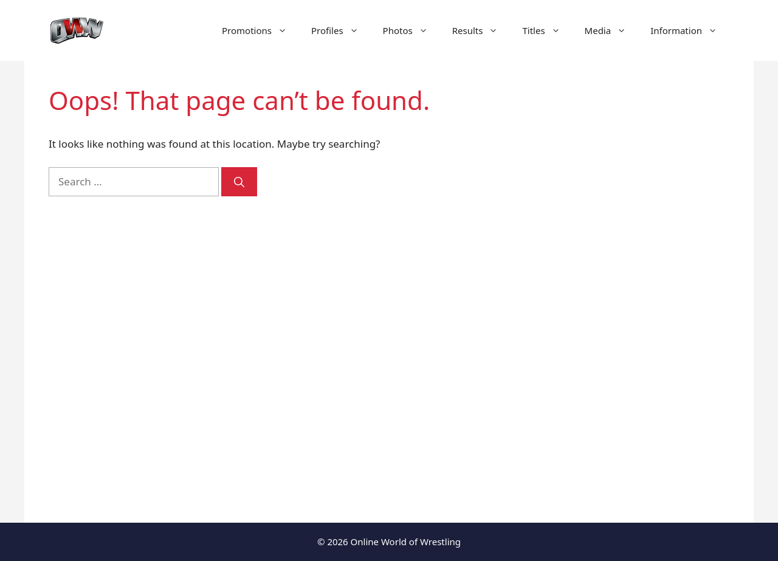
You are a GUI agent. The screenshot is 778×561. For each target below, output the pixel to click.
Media (612, 30)
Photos (411, 30)
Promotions (260, 30)
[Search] (239, 181)
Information (689, 30)
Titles (547, 30)
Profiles (341, 30)
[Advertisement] (627, 291)
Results (481, 30)
